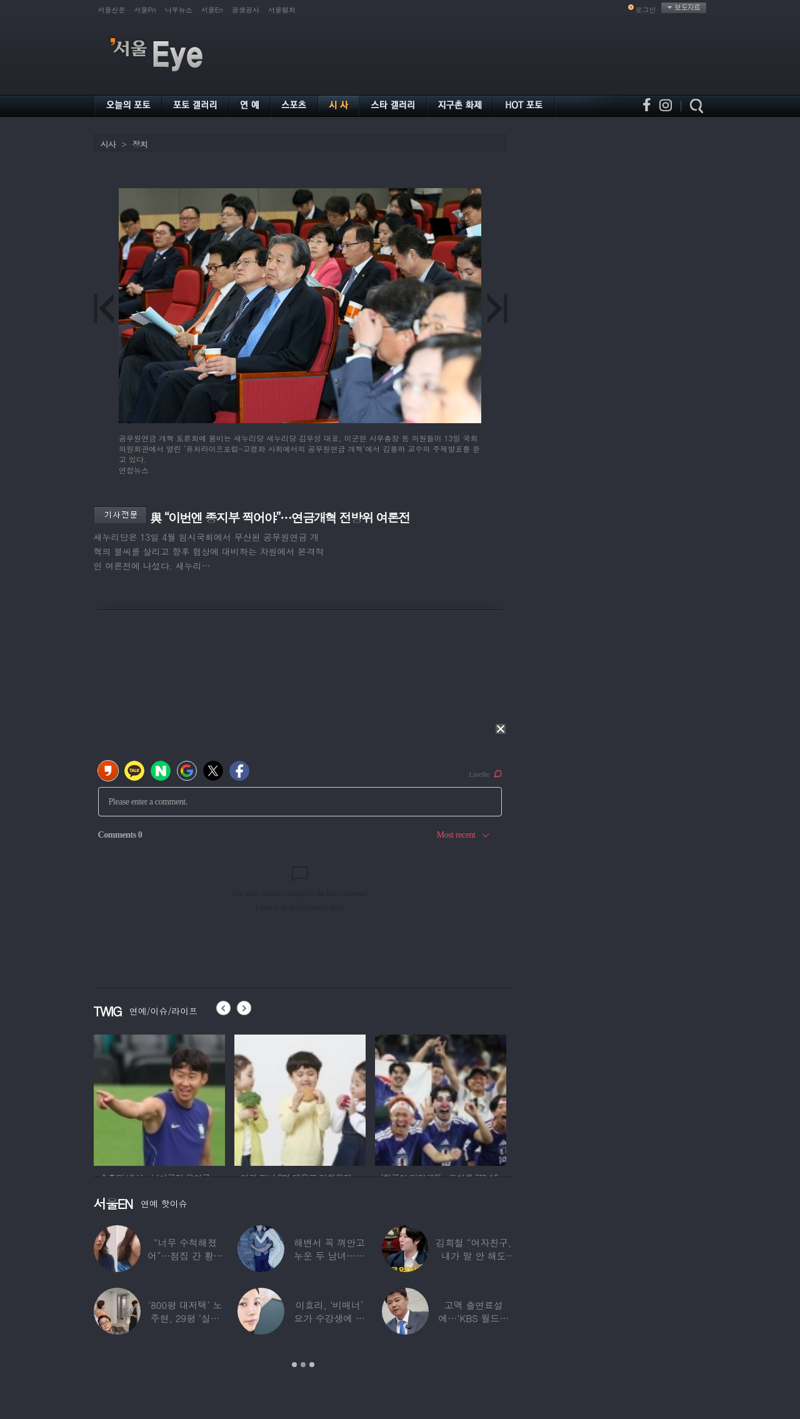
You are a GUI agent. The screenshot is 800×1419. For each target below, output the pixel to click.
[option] (159, 1098)
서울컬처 (282, 9)
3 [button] (311, 1364)
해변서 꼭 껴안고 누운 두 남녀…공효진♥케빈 (329, 1255)
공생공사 (245, 9)
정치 (140, 144)
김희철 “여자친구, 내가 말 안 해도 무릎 (473, 1255)
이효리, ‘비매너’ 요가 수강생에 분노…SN (329, 1318)
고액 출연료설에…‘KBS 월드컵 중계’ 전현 (474, 1318)
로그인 (646, 9)
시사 (108, 144)
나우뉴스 (178, 9)
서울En (212, 9)
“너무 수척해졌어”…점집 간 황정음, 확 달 (185, 1255)
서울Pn (145, 9)
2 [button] (303, 1364)
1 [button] (294, 1364)
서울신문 (112, 9)
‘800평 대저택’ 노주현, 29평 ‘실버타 (185, 1318)
